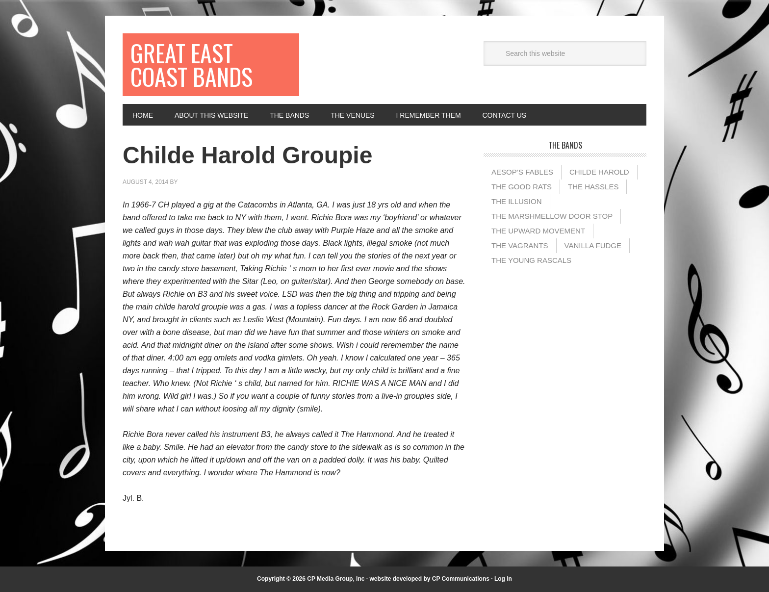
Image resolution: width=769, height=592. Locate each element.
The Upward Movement (538, 231)
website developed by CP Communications (429, 578)
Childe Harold (599, 172)
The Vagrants (519, 245)
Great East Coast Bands (191, 64)
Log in (503, 578)
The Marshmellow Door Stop (552, 216)
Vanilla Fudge (592, 245)
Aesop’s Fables (522, 172)
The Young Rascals (531, 260)
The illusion (516, 201)
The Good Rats (521, 186)
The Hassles (593, 186)
